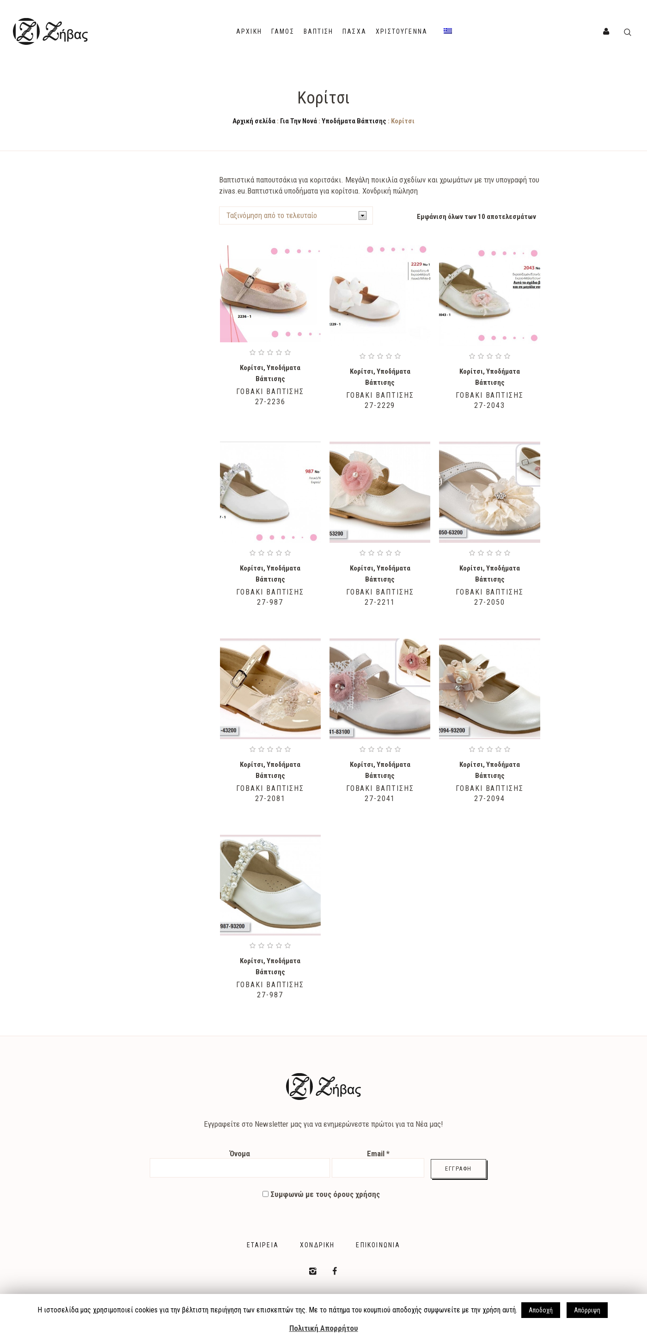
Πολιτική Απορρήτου (323, 1328)
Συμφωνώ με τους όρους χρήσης (321, 1194)
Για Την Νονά (298, 121)
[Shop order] (296, 215)
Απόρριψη (587, 1310)
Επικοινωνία (378, 1245)
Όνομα (240, 1153)
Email (378, 1153)
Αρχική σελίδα (253, 121)
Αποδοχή (541, 1310)
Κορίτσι (251, 368)
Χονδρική (317, 1245)
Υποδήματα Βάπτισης (354, 121)
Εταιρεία (263, 1245)
